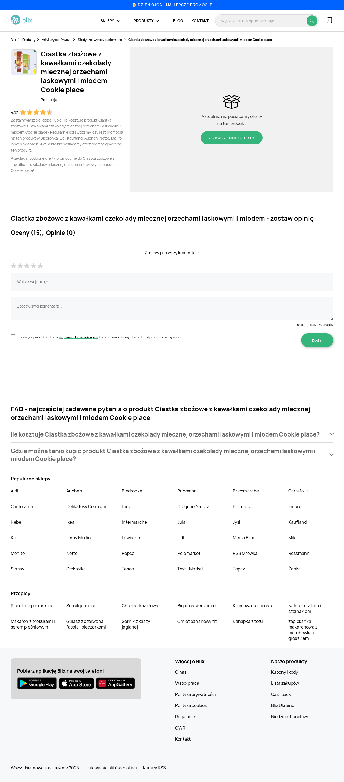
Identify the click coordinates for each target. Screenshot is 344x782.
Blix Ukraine (282, 705)
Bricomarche (246, 491)
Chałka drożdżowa (140, 606)
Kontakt (200, 20)
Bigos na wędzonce (196, 606)
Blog (178, 20)
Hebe (16, 522)
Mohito (18, 553)
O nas (181, 672)
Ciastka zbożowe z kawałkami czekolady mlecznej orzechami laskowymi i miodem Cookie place (200, 39)
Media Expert (246, 538)
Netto (72, 553)
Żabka (294, 569)
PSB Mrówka (245, 553)
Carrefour (298, 491)
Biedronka (132, 491)
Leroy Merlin (78, 538)
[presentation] (51, 363)
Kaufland (297, 522)
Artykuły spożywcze (56, 39)
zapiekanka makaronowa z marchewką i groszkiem (302, 629)
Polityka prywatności (195, 694)
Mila (292, 538)
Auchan (74, 491)
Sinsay (17, 569)
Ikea (70, 522)
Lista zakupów (285, 683)
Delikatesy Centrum (86, 506)
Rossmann (299, 553)
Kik (14, 538)
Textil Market (190, 569)
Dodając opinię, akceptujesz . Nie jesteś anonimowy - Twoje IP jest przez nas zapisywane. (100, 337)
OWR (180, 728)
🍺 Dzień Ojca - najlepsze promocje (172, 4)
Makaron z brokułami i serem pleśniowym (33, 624)
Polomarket (188, 553)
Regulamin (185, 717)
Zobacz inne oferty (232, 137)
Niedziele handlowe (290, 717)
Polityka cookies (191, 705)
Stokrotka (76, 569)
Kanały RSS (154, 768)
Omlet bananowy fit (197, 621)
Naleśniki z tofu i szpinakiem (304, 608)
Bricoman (187, 491)
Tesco (128, 569)
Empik (294, 506)
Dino (126, 506)
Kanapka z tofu (248, 621)
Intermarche (134, 522)
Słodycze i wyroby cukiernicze (100, 39)
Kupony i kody (284, 672)
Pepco (128, 553)
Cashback (281, 694)
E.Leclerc (242, 506)
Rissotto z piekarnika (31, 606)
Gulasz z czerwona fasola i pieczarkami (86, 624)
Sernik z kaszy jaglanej (136, 624)
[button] (172, 434)
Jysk (237, 522)
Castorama (22, 506)
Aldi (14, 491)
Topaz (239, 569)
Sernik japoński (81, 606)
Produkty (28, 39)
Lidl (180, 538)
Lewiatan (131, 538)
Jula (181, 522)
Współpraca (187, 683)
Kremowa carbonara (253, 606)
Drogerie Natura (193, 506)
